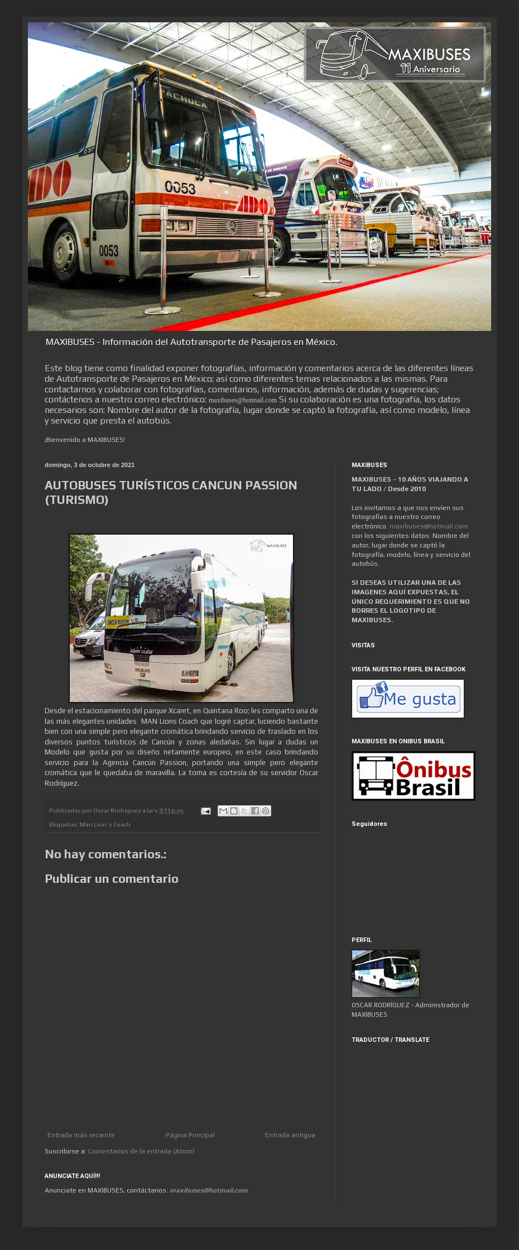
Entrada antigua (290, 1135)
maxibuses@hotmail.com (429, 526)
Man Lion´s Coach (105, 824)
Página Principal (190, 1135)
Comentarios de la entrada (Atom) (141, 1151)
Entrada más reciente (81, 1135)
